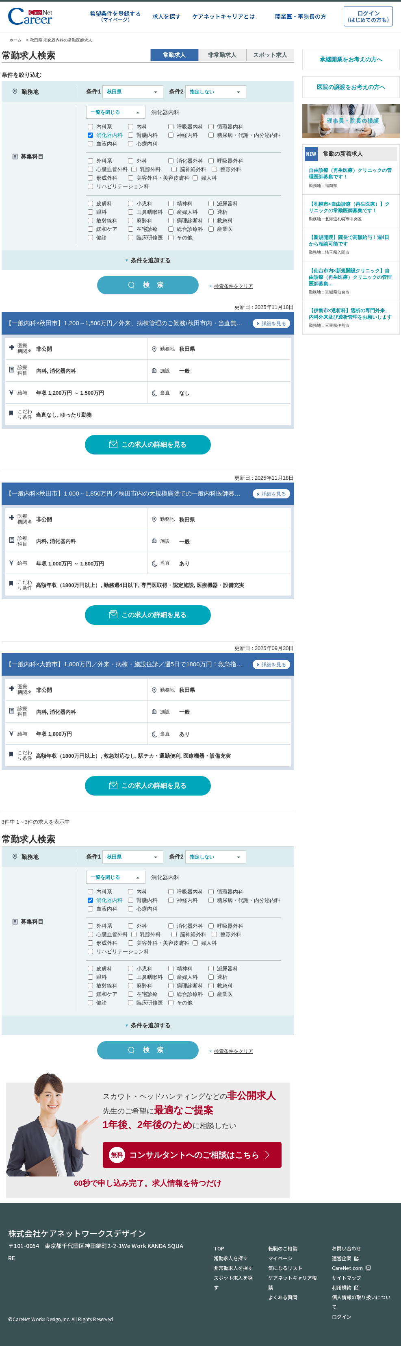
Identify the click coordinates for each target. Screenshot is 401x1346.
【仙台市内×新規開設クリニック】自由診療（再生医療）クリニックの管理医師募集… (350, 277)
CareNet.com (347, 1267)
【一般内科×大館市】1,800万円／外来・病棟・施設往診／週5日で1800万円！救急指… (124, 664)
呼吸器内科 (190, 127)
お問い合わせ (346, 1248)
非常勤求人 (222, 55)
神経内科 (187, 135)
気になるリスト (285, 1267)
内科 (142, 127)
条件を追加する (148, 260)
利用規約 (341, 1287)
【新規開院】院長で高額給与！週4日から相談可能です (349, 241)
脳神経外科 (193, 169)
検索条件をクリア (233, 286)
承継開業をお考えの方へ (351, 59)
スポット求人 (270, 55)
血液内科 (106, 144)
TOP (219, 1248)
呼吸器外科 (230, 161)
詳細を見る (271, 324)
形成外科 (106, 178)
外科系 (104, 161)
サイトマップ (346, 1277)
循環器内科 (230, 127)
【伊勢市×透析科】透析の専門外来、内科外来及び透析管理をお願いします (350, 314)
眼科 (101, 212)
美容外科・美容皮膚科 (163, 178)
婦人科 (209, 178)
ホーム (12, 40)
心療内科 (147, 144)
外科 (142, 161)
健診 (101, 238)
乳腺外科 (150, 169)
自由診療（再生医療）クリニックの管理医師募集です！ (350, 173)
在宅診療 (147, 229)
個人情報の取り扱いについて (361, 1302)
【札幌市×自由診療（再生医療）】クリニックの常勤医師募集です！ (349, 207)
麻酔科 (144, 220)
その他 (185, 238)
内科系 (104, 127)
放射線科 (106, 220)
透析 (222, 212)
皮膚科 (104, 203)
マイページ (280, 1258)
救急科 (225, 220)
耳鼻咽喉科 (150, 212)
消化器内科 (109, 135)
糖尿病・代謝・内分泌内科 (248, 135)
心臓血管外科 (112, 169)
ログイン (341, 1316)
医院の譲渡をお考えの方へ (351, 87)
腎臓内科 (147, 135)
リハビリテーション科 (122, 186)
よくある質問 (282, 1297)
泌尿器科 (227, 203)
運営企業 (341, 1258)
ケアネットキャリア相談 (292, 1282)
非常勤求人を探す (233, 1267)
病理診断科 (190, 220)
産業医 (225, 229)
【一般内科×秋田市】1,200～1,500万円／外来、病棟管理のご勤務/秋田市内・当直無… (124, 323)
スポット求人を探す (233, 1282)
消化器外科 (190, 161)
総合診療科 (190, 229)
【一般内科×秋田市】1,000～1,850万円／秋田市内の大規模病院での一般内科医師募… (123, 493)
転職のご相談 (282, 1248)
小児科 (144, 203)
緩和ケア (106, 229)
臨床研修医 (150, 238)
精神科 (185, 203)
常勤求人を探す (231, 1258)
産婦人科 (187, 212)
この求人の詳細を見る (147, 444)
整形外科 (230, 169)
